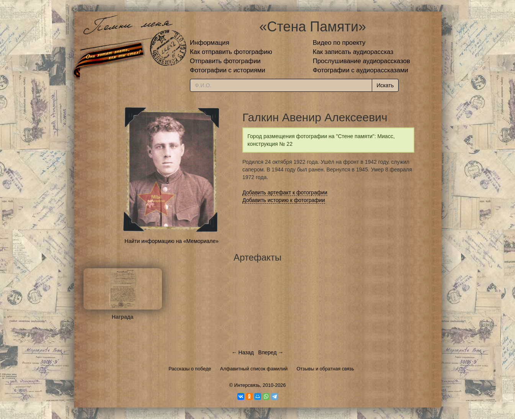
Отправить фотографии (225, 61)
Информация (209, 42)
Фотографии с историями (227, 70)
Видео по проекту (339, 42)
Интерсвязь (247, 385)
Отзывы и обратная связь (325, 369)
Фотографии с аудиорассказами (360, 70)
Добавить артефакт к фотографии (284, 192)
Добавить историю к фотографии (283, 200)
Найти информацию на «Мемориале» (171, 241)
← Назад (243, 352)
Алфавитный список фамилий (254, 369)
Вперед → (270, 352)
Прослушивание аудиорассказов (361, 61)
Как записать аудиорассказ (353, 51)
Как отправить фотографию (231, 51)
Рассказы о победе (189, 369)
